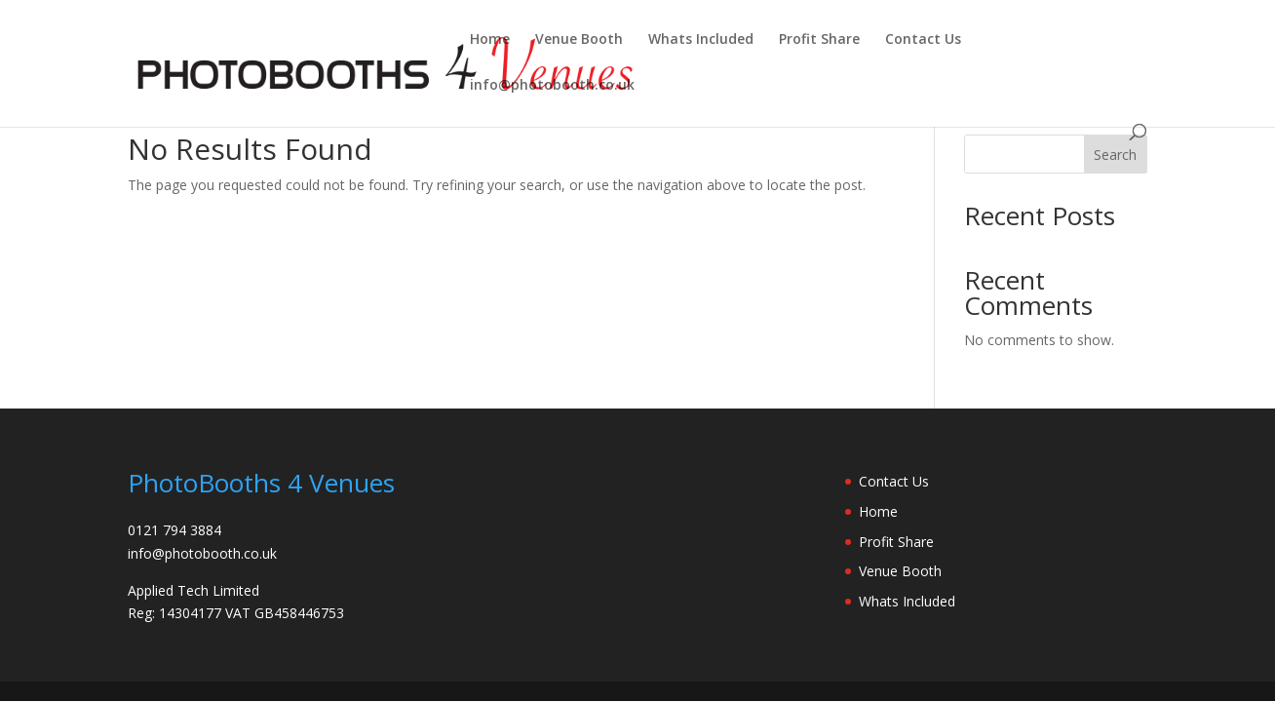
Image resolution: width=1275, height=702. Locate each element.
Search (1115, 154)
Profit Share (819, 40)
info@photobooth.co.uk (552, 86)
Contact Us (923, 40)
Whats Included (700, 40)
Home (490, 40)
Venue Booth (579, 40)
